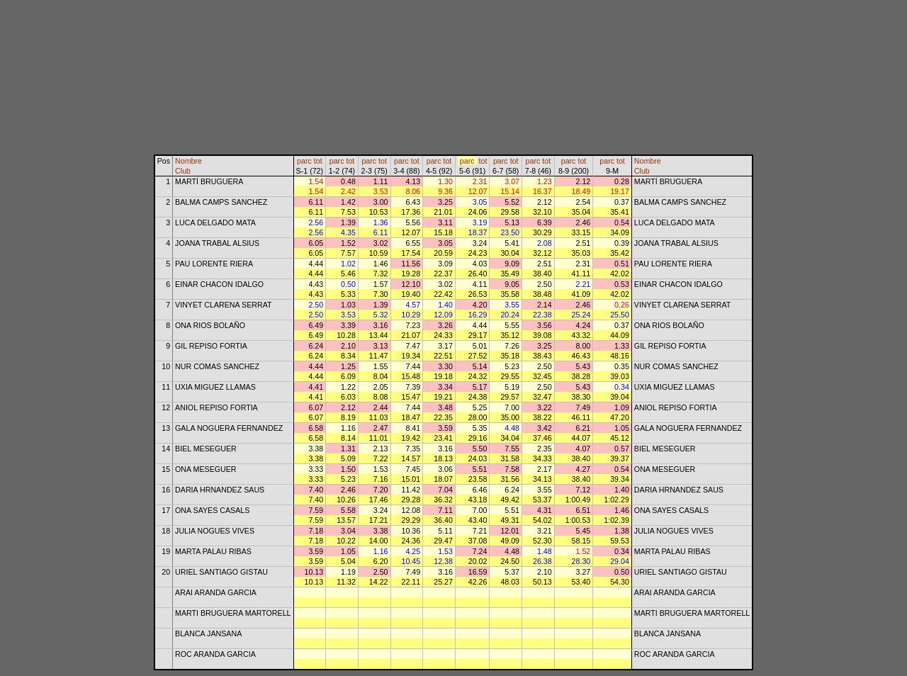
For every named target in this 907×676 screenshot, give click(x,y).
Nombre (188, 161)
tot (318, 161)
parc (304, 161)
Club (183, 171)
